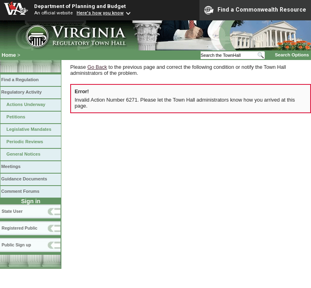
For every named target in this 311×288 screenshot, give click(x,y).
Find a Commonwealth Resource (255, 10)
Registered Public (19, 228)
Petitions (15, 116)
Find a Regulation (20, 79)
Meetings (10, 166)
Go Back (97, 67)
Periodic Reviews (24, 141)
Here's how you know (100, 13)
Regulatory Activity (21, 92)
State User (12, 211)
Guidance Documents (24, 178)
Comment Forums (20, 191)
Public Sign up (16, 244)
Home (9, 55)
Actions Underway (25, 104)
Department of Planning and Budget (80, 6)
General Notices (23, 154)
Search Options (292, 54)
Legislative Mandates (28, 129)
